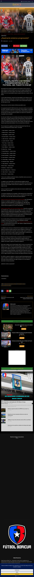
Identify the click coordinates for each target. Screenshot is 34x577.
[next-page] (3, 430)
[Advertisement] (17, 357)
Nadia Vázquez (24, 326)
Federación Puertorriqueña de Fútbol (10, 283)
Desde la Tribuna (10, 34)
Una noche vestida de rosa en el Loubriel (24, 325)
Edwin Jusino (13, 304)
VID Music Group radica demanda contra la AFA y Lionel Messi (19, 419)
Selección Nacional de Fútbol (6, 285)
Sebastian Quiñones (4, 403)
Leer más (23, 328)
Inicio (2, 34)
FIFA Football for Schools (21, 283)
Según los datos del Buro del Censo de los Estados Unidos (12, 208)
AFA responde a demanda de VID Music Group (13, 402)
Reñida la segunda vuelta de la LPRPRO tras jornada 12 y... (18, 408)
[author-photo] (21, 326)
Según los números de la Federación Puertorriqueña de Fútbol (12, 199)
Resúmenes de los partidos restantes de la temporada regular (19, 425)
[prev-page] (2, 430)
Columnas (5, 34)
